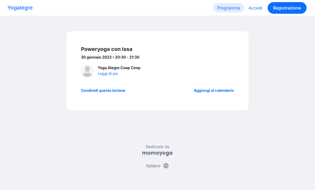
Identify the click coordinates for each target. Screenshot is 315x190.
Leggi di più (108, 73)
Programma (228, 8)
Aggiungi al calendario (214, 90)
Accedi (255, 8)
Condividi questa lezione (103, 90)
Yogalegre (20, 7)
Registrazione (287, 8)
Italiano (157, 166)
